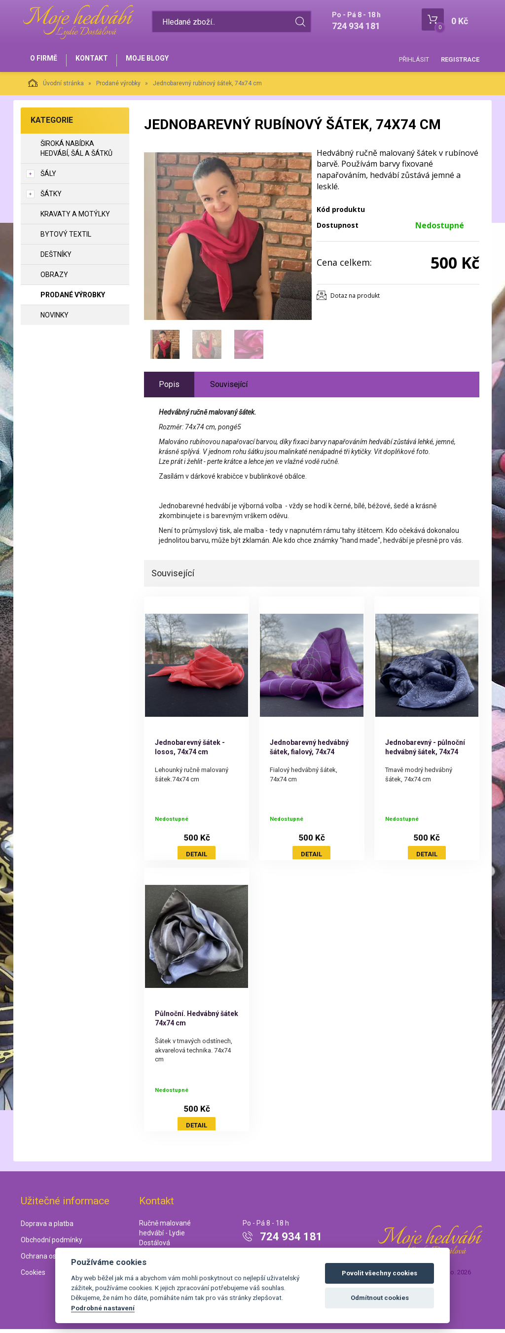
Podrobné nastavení (103, 1308)
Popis (169, 388)
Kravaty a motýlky (75, 218)
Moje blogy (157, 60)
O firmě (45, 60)
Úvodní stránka (56, 87)
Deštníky (56, 258)
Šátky (51, 198)
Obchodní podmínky (51, 1244)
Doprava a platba (47, 1227)
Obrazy (54, 278)
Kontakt (97, 60)
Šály (48, 177)
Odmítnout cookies (380, 1297)
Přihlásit (414, 59)
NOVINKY (54, 319)
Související (229, 388)
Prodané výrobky (118, 87)
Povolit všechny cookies (379, 1273)
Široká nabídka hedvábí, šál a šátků (76, 152)
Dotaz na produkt (355, 299)
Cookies (33, 1276)
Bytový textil (65, 238)
